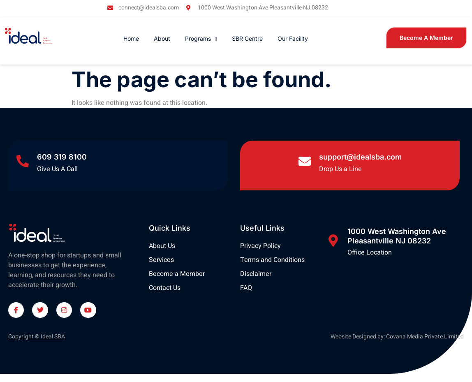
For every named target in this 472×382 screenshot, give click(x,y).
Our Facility (293, 38)
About (162, 38)
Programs (201, 38)
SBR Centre (247, 38)
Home (131, 38)
